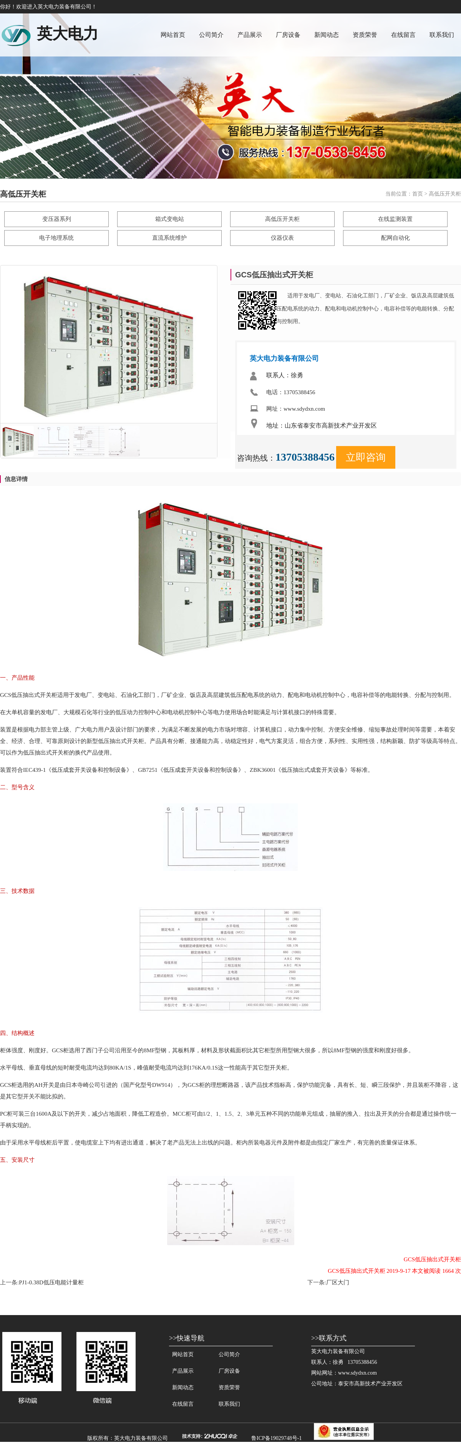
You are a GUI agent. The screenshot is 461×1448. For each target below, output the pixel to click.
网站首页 (173, 35)
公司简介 (211, 35)
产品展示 (249, 35)
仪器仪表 (282, 238)
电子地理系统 (56, 238)
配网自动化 (395, 238)
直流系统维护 (169, 238)
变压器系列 (56, 219)
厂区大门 (337, 1282)
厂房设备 (288, 35)
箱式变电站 (169, 219)
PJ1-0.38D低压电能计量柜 (51, 1282)
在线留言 (403, 35)
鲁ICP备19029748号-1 (276, 1438)
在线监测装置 (395, 219)
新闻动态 (326, 35)
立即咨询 (366, 457)
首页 (417, 194)
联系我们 (441, 35)
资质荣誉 (365, 35)
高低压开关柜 (282, 219)
